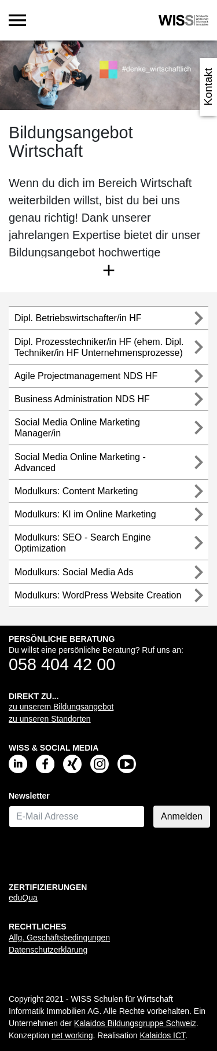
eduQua (23, 897)
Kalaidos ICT (162, 1035)
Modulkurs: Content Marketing (76, 491)
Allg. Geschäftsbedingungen (59, 937)
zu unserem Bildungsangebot (61, 706)
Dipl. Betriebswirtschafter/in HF (78, 318)
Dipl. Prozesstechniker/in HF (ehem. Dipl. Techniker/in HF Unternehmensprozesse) (99, 347)
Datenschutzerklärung (48, 949)
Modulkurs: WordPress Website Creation (97, 595)
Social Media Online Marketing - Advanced (80, 462)
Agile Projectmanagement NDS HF (85, 376)
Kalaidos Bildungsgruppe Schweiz (135, 1023)
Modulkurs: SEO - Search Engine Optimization (82, 542)
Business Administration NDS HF (82, 399)
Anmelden (182, 816)
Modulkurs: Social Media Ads (73, 572)
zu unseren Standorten (50, 718)
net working (72, 1035)
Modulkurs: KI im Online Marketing (85, 514)
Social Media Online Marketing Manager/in (77, 427)
